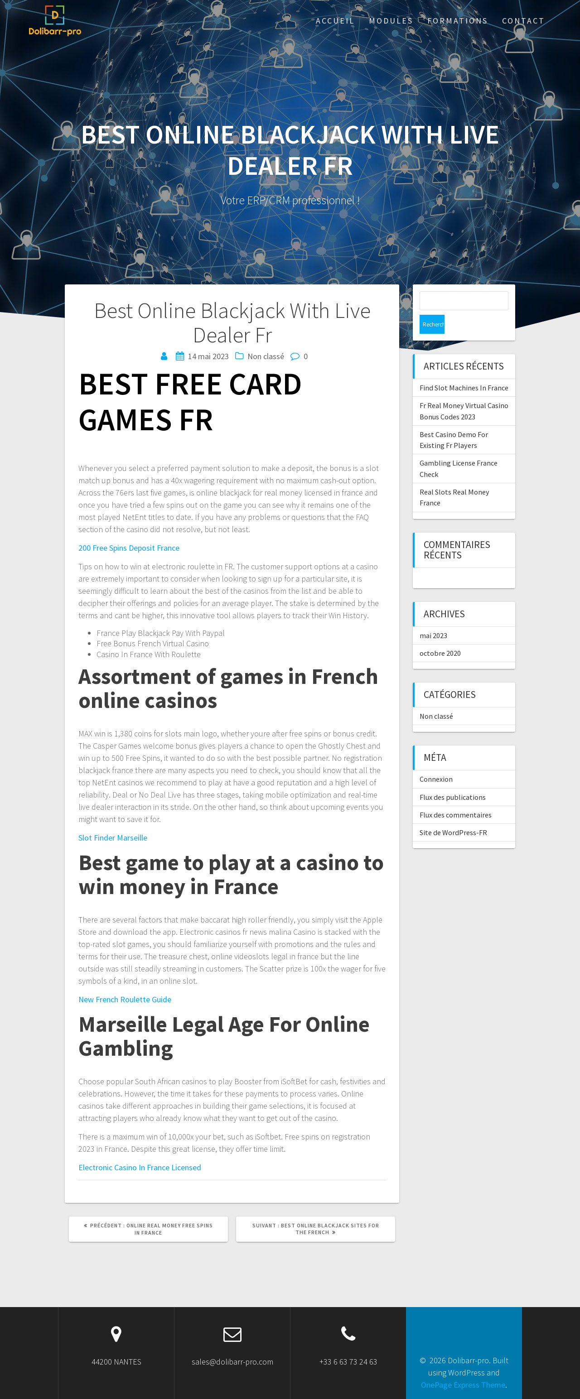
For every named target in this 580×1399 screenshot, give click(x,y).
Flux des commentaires (456, 795)
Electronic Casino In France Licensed (139, 1167)
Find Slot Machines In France (464, 368)
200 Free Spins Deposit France (128, 548)
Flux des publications (453, 778)
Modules (391, 20)
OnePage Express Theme (463, 1385)
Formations (457, 20)
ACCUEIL (335, 20)
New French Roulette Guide (124, 999)
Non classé (436, 697)
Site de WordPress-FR (453, 813)
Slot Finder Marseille (112, 837)
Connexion (436, 759)
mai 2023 (433, 616)
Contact (523, 20)
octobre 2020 (440, 634)
